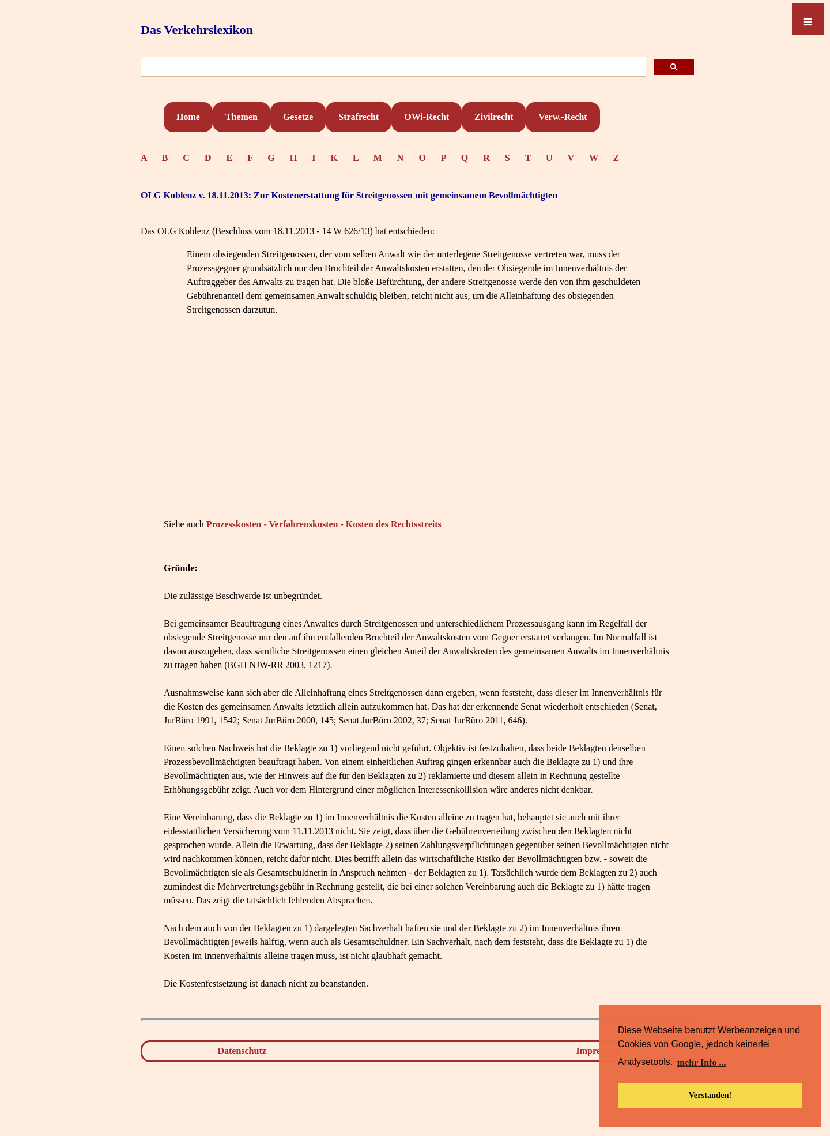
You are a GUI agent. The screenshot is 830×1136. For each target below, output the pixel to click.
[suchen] (392, 67)
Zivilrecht (493, 117)
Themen (241, 117)
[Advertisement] (417, 434)
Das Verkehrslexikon (197, 30)
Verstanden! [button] (710, 1095)
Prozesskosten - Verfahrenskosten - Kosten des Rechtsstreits (324, 524)
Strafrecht (358, 117)
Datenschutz (241, 1051)
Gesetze (298, 117)
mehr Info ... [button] (701, 1062)
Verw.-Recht (562, 117)
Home (188, 117)
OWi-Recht (426, 117)
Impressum (598, 1051)
